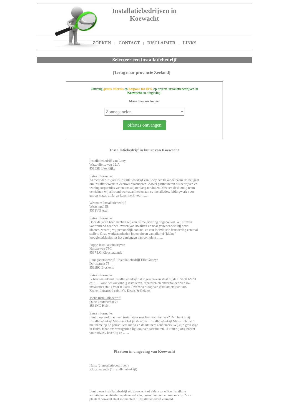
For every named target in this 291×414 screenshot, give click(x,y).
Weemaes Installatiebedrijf (107, 203)
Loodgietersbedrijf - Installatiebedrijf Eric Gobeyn (123, 260)
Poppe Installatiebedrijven (107, 245)
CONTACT (129, 42)
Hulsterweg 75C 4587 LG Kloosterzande (107, 248)
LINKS (189, 42)
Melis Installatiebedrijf (104, 298)
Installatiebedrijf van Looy (107, 160)
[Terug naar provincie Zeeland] (142, 72)
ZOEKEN (102, 42)
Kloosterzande (99, 369)
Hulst (93, 365)
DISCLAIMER (161, 42)
